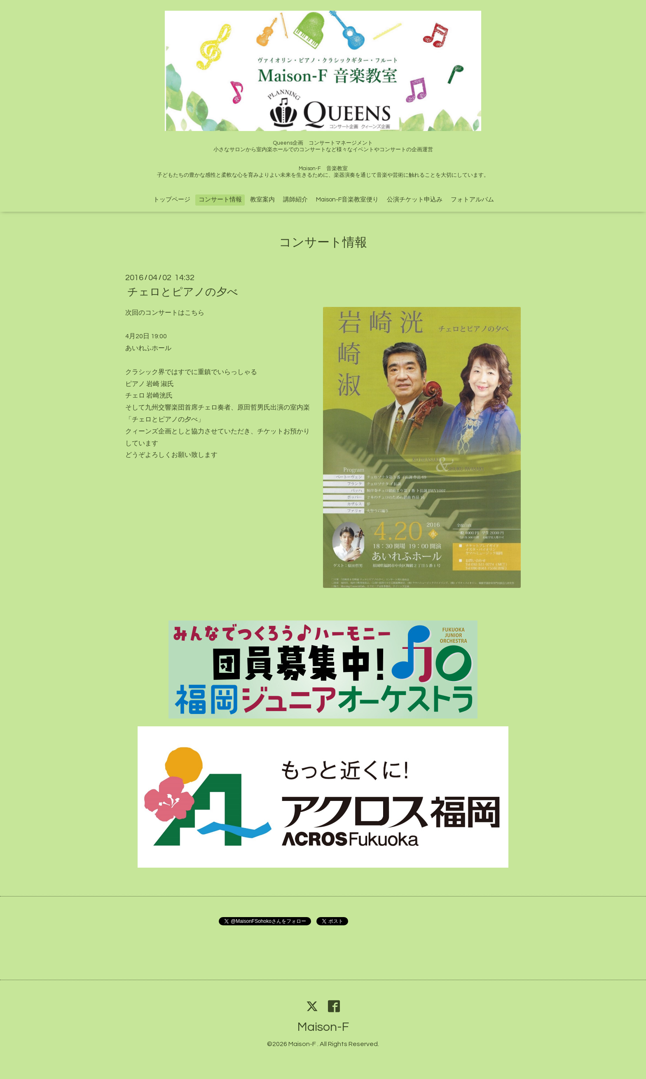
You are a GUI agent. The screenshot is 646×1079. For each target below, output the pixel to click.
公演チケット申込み (414, 200)
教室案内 (262, 200)
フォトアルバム (472, 200)
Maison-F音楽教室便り (347, 200)
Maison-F (323, 1026)
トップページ (171, 200)
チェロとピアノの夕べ (182, 292)
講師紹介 (295, 200)
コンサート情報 (220, 200)
